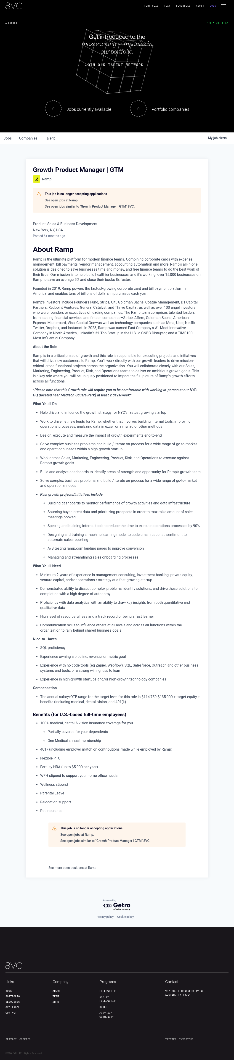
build (103, 1007)
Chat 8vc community (106, 1015)
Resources (183, 6)
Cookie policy (125, 916)
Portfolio (151, 6)
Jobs (213, 6)
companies (28, 138)
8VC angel (12, 1007)
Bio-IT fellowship (107, 999)
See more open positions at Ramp (72, 868)
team (56, 996)
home (8, 990)
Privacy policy (105, 916)
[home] (13, 6)
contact (11, 1012)
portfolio (12, 996)
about (57, 990)
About (200, 6)
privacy (11, 1039)
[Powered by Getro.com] (117, 905)
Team (167, 6)
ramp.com (75, 548)
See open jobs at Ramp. (62, 200)
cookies (25, 1039)
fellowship (107, 991)
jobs (8, 138)
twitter (170, 1039)
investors (186, 1039)
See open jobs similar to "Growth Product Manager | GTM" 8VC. (90, 206)
